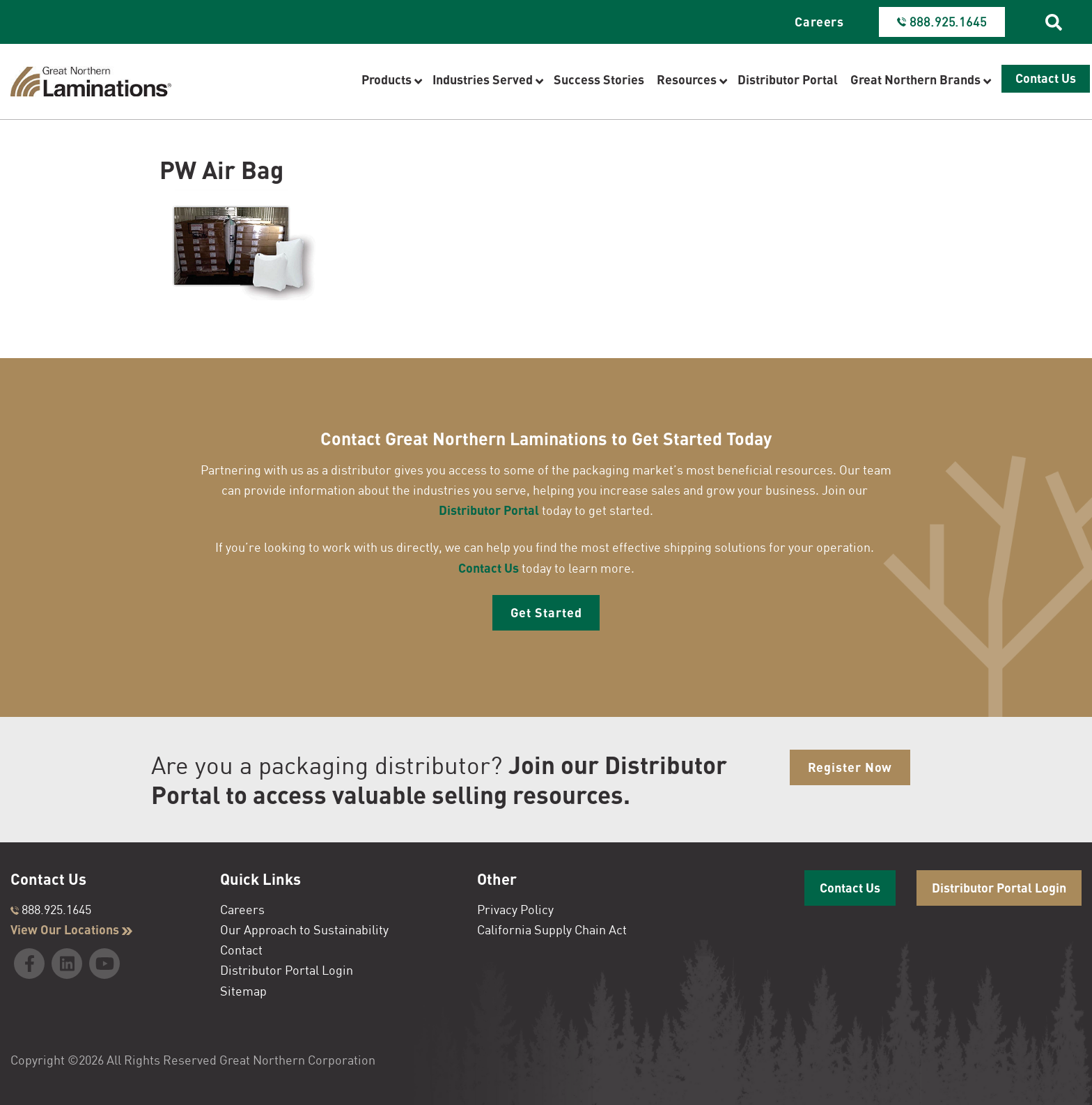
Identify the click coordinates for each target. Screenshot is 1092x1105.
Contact (241, 949)
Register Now (850, 767)
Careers (819, 21)
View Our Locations (71, 929)
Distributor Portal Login (286, 970)
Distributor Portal (489, 510)
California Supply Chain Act (552, 929)
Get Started (546, 612)
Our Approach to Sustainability (304, 929)
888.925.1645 (50, 909)
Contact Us (488, 567)
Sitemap (243, 990)
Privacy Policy (515, 909)
